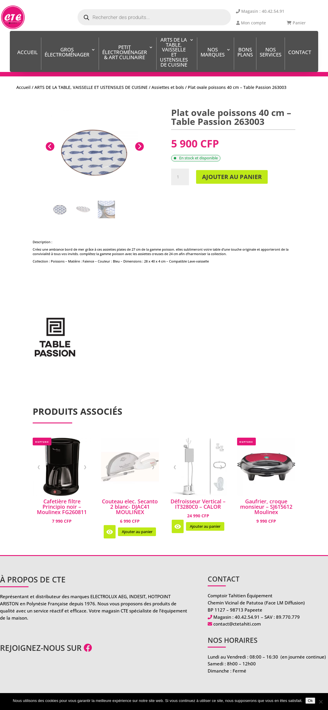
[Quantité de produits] (180, 177)
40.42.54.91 (247, 617)
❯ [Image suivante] (85, 466)
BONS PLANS (245, 52)
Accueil (27, 53)
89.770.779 (288, 617)
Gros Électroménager (67, 52)
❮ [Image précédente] (38, 466)
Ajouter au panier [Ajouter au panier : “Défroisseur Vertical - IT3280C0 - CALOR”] (205, 526)
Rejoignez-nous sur (46, 648)
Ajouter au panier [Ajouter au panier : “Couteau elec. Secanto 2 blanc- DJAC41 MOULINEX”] (137, 531)
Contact (299, 53)
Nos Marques (213, 52)
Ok (310, 700)
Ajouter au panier (232, 177)
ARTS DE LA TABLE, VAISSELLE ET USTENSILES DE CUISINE (174, 52)
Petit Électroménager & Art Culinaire (124, 53)
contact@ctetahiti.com (237, 624)
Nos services (270, 52)
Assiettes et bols (168, 87)
